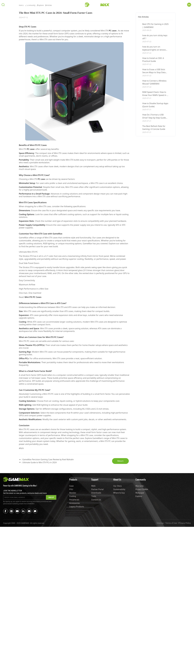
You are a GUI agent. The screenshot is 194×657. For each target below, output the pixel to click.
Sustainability (119, 540)
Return (121, 511)
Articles (49, 56)
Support (25, 5)
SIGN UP (51, 548)
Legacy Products (76, 557)
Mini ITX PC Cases (33, 347)
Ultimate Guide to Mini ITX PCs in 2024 (40, 513)
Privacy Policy (184, 574)
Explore (41, 56)
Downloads (96, 543)
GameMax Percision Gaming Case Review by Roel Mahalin (49, 510)
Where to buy (119, 543)
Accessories (74, 554)
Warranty (139, 536)
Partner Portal (97, 540)
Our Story (117, 536)
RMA (93, 536)
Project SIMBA (141, 540)
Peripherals (74, 550)
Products (12, 5)
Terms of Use (171, 574)
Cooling (72, 547)
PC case (112, 81)
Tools (93, 547)
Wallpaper (139, 543)
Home (21, 56)
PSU (71, 540)
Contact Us (96, 550)
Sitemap (160, 574)
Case (71, 536)
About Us (164, 5)
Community (179, 5)
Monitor (72, 543)
